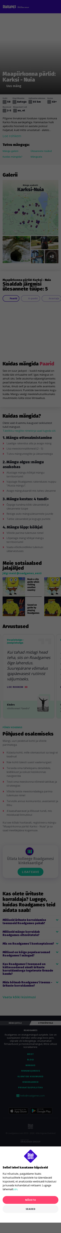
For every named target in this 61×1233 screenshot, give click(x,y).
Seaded (30, 1208)
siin (15, 1189)
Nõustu (30, 1199)
